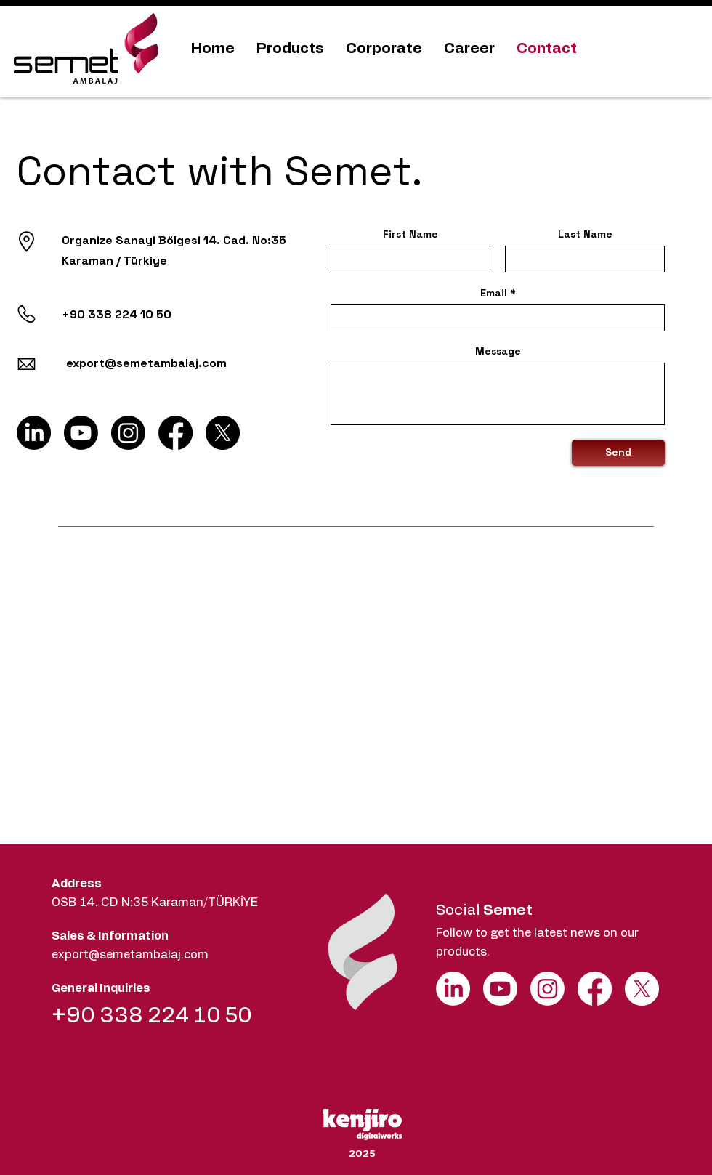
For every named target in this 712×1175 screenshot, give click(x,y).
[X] (223, 433)
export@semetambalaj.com (130, 955)
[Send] (618, 453)
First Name (410, 234)
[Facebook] (175, 433)
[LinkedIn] (34, 433)
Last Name (585, 234)
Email (493, 293)
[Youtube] (81, 433)
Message (498, 351)
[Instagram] (128, 433)
